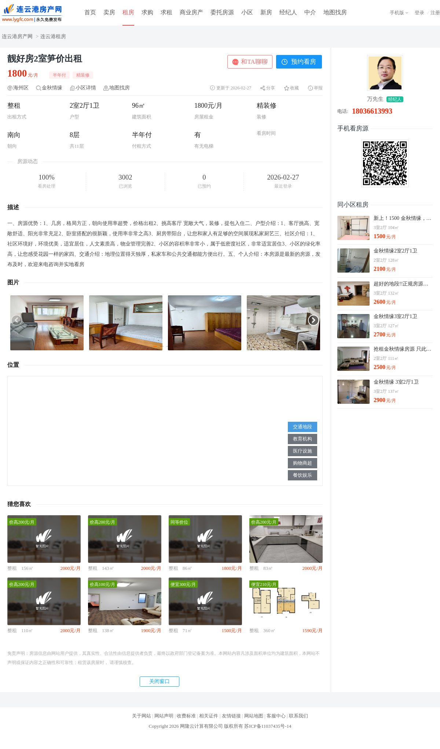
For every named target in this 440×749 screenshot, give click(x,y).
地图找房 (335, 12)
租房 (128, 12)
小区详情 (86, 88)
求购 (147, 12)
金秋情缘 (52, 88)
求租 (166, 12)
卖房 (109, 12)
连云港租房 (53, 36)
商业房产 (191, 12)
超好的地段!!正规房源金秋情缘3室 (403, 284)
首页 (90, 12)
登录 (419, 12)
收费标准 (186, 716)
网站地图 (253, 716)
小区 (247, 12)
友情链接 (231, 716)
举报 (318, 88)
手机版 (397, 12)
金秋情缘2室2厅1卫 (395, 251)
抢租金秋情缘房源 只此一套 (403, 349)
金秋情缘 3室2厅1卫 (396, 382)
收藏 (294, 88)
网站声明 (163, 716)
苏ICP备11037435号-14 (267, 726)
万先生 (375, 99)
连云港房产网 (17, 36)
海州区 (21, 88)
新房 (266, 12)
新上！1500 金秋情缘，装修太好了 (403, 218)
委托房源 (222, 12)
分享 (270, 88)
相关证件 (208, 716)
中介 (310, 12)
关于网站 (141, 716)
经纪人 (288, 12)
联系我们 (298, 716)
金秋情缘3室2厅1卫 (395, 316)
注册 (435, 12)
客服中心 (276, 716)
